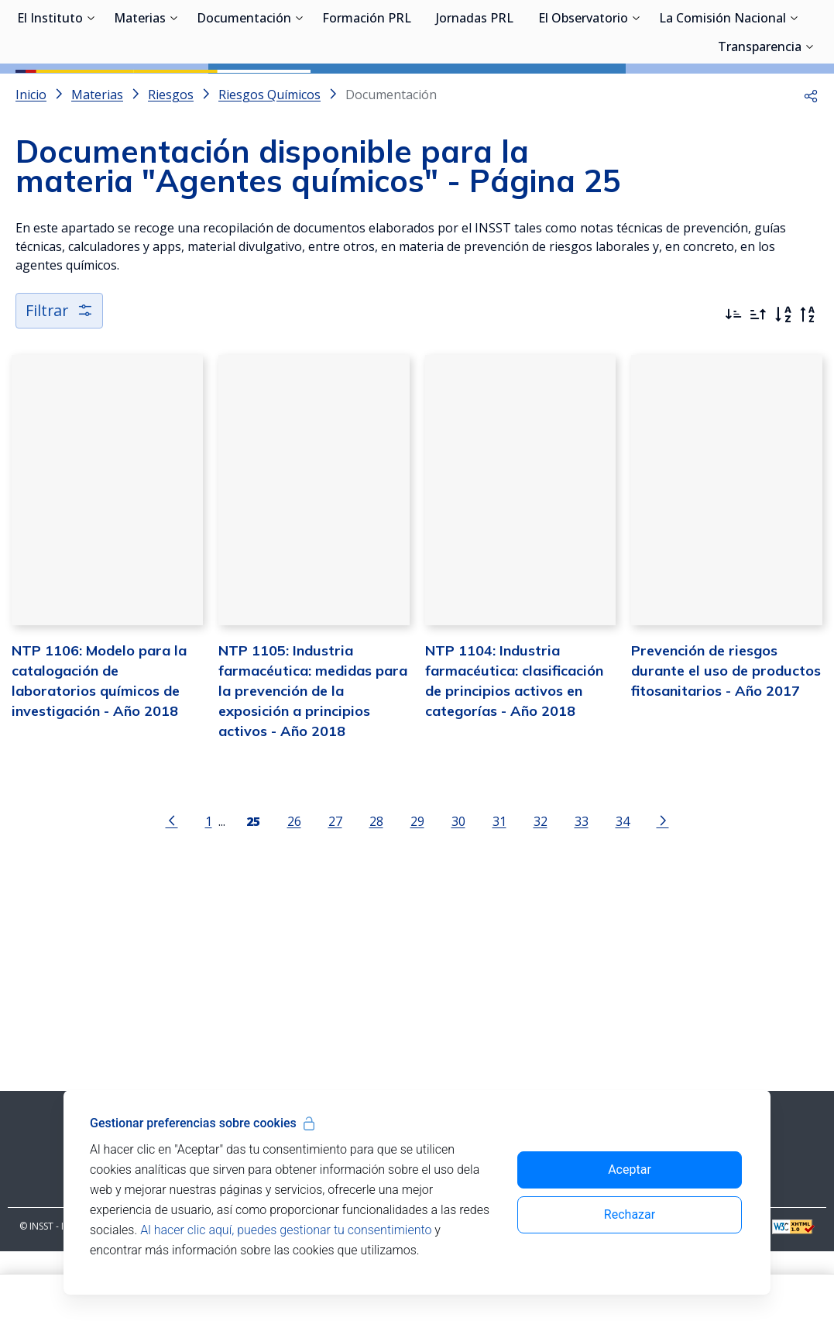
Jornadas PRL (474, 93)
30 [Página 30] (458, 891)
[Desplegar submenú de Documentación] (299, 91)
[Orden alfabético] (783, 384)
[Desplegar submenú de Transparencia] (809, 120)
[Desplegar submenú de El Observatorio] (636, 91)
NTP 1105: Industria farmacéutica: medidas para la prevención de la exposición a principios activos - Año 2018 (312, 760)
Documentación (244, 93)
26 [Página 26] (294, 891)
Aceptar (629, 1169)
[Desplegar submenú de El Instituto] (90, 91)
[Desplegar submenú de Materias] (173, 91)
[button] (811, 164)
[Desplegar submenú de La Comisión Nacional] (793, 91)
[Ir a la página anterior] (172, 890)
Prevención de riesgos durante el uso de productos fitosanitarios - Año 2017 (726, 740)
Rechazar (629, 1214)
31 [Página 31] (499, 891)
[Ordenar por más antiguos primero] (758, 384)
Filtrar (60, 380)
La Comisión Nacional (722, 93)
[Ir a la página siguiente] (662, 890)
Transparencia (759, 122)
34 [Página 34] (623, 891)
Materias (140, 93)
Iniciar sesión (760, 34)
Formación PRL (366, 93)
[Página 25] (253, 890)
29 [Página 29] (417, 891)
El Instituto (50, 93)
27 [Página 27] (335, 891)
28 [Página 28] (376, 891)
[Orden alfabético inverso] (808, 384)
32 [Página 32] (540, 891)
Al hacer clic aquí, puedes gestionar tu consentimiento (285, 1230)
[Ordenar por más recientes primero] (733, 384)
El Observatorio (583, 93)
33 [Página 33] (582, 891)
